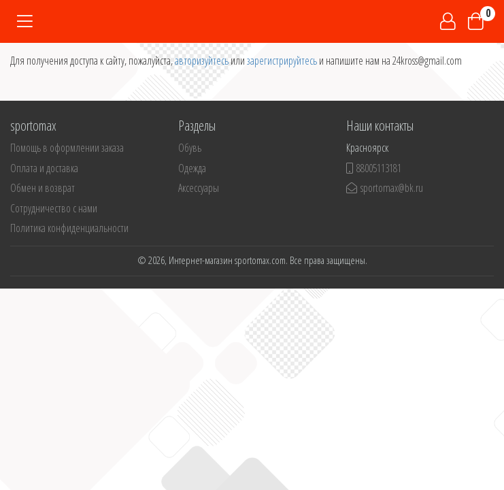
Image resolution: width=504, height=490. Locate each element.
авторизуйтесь (202, 60)
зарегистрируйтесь (282, 60)
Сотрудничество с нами (53, 208)
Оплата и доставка (44, 168)
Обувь (189, 147)
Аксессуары (198, 187)
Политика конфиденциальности (69, 227)
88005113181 (373, 168)
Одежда (192, 168)
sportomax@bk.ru (384, 187)
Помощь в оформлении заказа (67, 147)
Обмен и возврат (42, 187)
